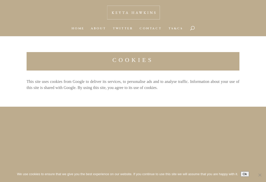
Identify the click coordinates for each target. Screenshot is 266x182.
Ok (245, 174)
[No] (259, 174)
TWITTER (123, 28)
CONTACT (150, 28)
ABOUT (98, 28)
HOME (78, 28)
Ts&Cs (175, 28)
